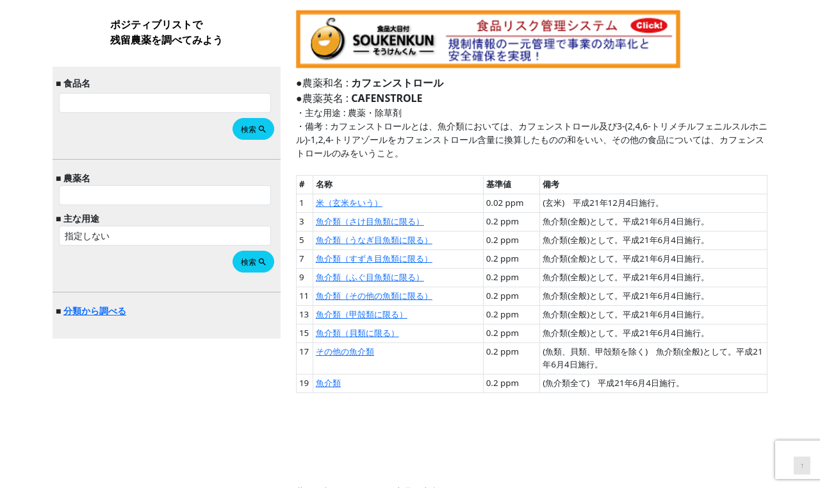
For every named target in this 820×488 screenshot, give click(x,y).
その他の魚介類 (345, 351)
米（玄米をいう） (349, 202)
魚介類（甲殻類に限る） (361, 314)
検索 (254, 129)
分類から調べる (94, 311)
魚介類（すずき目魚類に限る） (374, 258)
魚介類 (328, 383)
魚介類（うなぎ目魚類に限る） (374, 240)
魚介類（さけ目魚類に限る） (370, 221)
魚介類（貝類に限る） (357, 333)
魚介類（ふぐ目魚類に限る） (370, 277)
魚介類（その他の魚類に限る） (374, 295)
